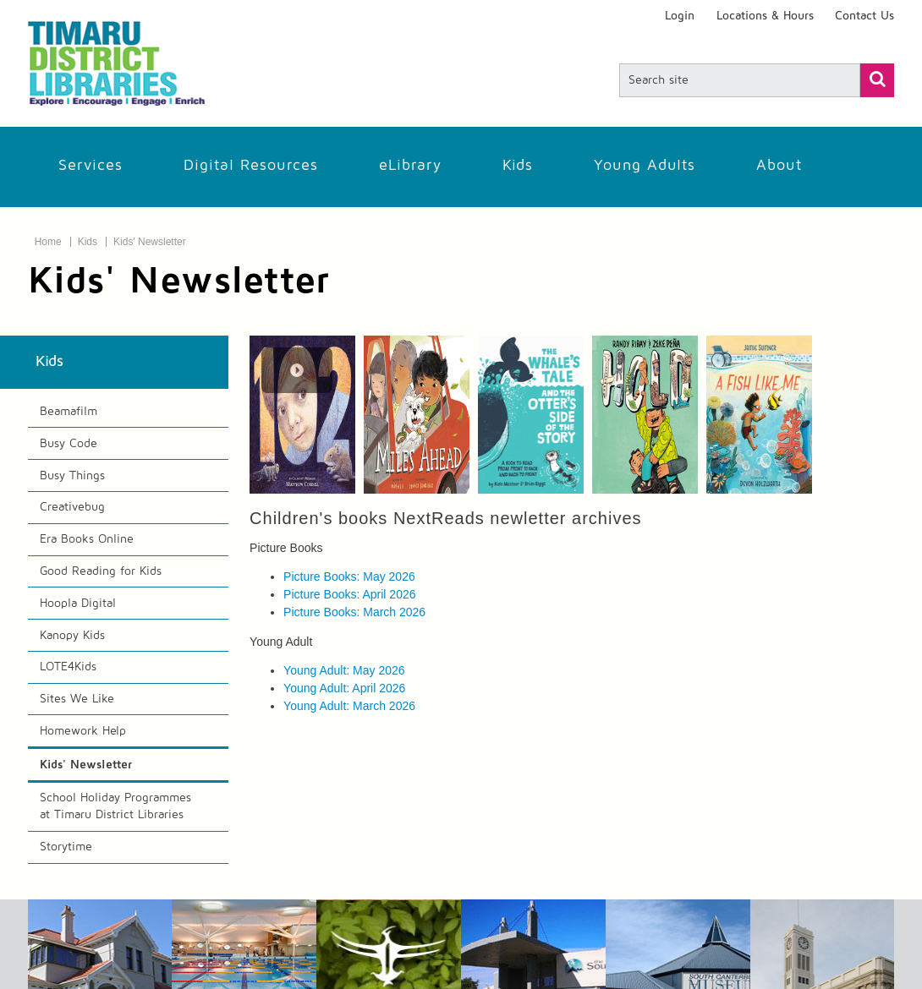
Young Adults (644, 165)
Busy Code (68, 444)
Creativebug (72, 507)
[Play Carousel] (296, 370)
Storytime (66, 847)
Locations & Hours (765, 16)
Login (679, 16)
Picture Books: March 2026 (354, 612)
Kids (517, 165)
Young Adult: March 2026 (349, 706)
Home (48, 242)
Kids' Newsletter (149, 242)
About (779, 165)
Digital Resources (251, 165)
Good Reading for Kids (101, 571)
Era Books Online (87, 539)
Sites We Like (77, 699)
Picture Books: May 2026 (349, 576)
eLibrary (410, 165)
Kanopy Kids (72, 636)
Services (90, 165)
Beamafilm (68, 412)
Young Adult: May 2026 (344, 670)
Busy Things (72, 476)
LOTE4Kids (68, 667)
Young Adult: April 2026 (344, 688)
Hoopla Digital (78, 603)
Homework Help (83, 731)
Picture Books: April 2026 (349, 594)
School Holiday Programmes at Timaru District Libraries (115, 806)
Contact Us (864, 16)
